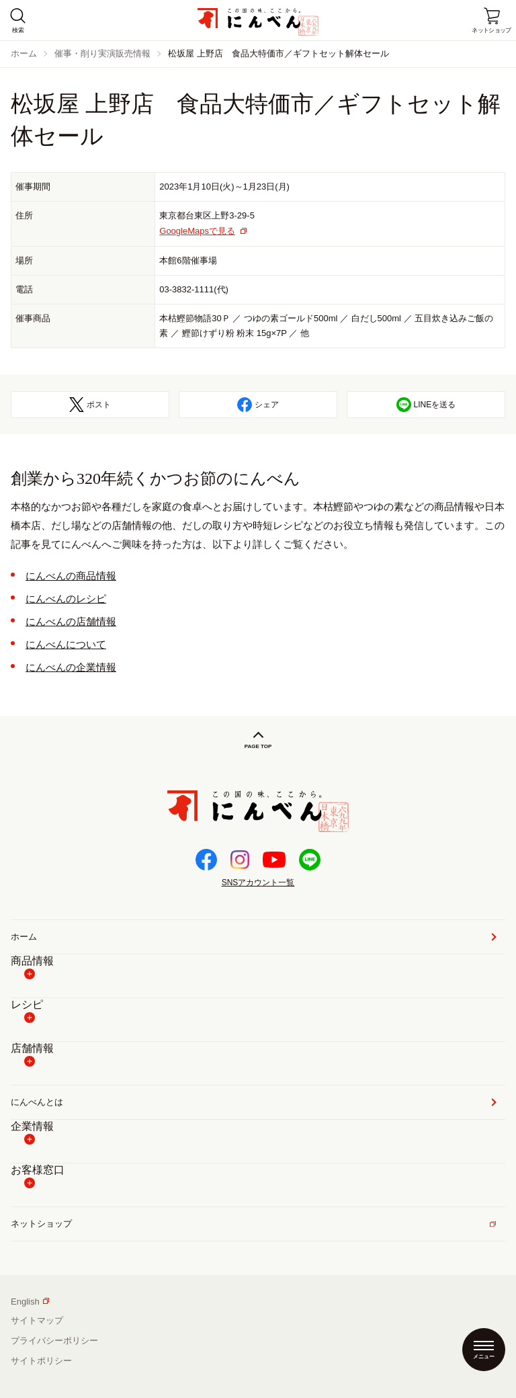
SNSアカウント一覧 (258, 882)
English (30, 1302)
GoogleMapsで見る (197, 231)
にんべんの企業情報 (71, 667)
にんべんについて (66, 644)
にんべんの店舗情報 (71, 621)
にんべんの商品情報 (71, 575)
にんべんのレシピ (66, 598)
